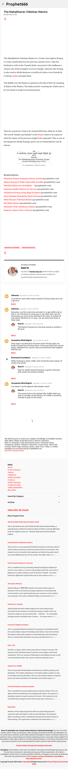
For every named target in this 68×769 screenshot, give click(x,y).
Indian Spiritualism (15, 488)
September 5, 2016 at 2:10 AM (42, 383)
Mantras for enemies (12, 247)
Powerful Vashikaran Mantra (18, 625)
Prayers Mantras (14, 470)
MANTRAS (11, 707)
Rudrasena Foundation (21, 358)
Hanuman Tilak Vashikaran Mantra (19, 207)
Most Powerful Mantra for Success (20, 563)
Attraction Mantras (15, 584)
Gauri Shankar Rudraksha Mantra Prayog (22, 196)
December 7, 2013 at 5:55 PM (29, 309)
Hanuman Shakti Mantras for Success (20, 189)
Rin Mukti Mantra (12, 203)
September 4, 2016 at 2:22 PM (33, 367)
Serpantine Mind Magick (21, 340)
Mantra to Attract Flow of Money (18, 210)
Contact (61, 762)
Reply (13, 304)
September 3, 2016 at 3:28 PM (41, 357)
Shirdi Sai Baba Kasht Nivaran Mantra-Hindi (23, 522)
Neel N (21, 324)
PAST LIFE (11, 645)
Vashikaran (12, 475)
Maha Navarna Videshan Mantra (18, 200)
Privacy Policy (51, 762)
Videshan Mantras (28, 247)
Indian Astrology (14, 482)
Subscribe (48, 745)
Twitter (24, 745)
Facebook (32, 745)
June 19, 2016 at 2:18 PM (40, 340)
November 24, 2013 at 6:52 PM (29, 295)
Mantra (41, 135)
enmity (15, 76)
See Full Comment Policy (14, 451)
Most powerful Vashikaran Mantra (20, 542)
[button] (5, 19)
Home (10, 467)
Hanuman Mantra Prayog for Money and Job (23, 178)
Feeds (18, 745)
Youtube (40, 745)
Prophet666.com (35, 271)
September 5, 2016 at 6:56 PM (33, 390)
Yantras (11, 472)
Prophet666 (17, 4)
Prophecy (11, 480)
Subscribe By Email (18, 510)
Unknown (15, 295)
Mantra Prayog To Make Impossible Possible (23, 182)
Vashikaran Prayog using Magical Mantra (22, 193)
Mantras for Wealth (15, 666)
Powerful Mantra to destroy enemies (21, 686)
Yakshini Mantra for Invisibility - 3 (19, 185)
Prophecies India (14, 485)
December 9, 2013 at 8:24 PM (33, 324)
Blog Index (12, 490)
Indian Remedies (14, 477)
